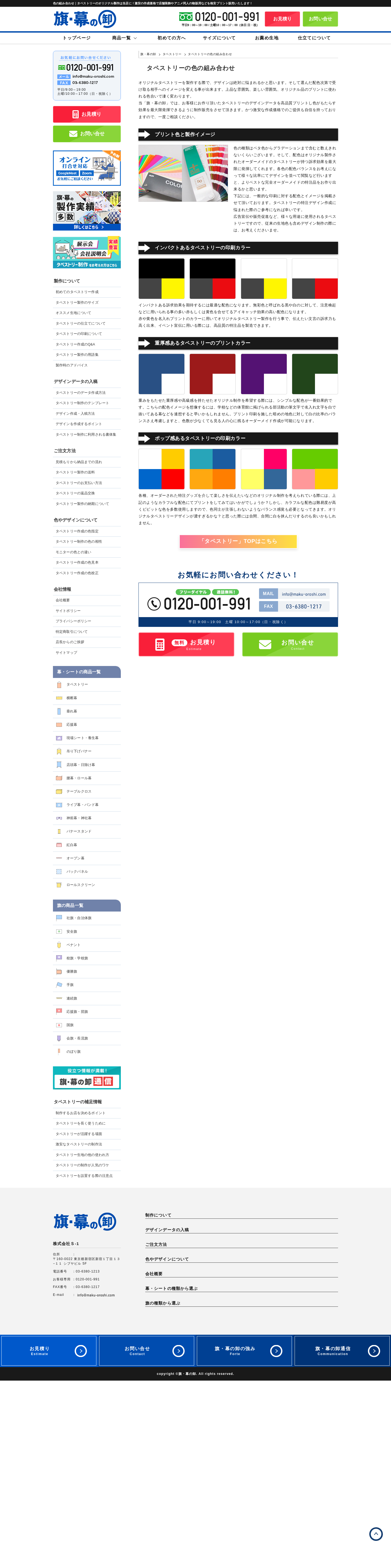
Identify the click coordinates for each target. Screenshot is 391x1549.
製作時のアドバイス (72, 365)
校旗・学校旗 (77, 958)
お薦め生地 (267, 38)
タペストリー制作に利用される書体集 (86, 434)
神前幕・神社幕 (79, 818)
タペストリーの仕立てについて (81, 323)
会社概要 (63, 600)
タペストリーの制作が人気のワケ (82, 1165)
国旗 (70, 1025)
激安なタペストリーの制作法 (79, 1144)
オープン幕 (75, 858)
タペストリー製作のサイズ (77, 302)
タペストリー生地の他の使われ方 (82, 1155)
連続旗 (72, 998)
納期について (159, 1320)
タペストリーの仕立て (311, 1225)
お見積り (282, 18)
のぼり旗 (74, 1052)
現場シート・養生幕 (83, 738)
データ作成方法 (161, 1266)
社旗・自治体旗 (79, 918)
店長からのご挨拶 (70, 642)
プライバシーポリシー (73, 621)
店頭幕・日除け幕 (81, 765)
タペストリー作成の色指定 (77, 531)
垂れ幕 (72, 711)
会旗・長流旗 (77, 1038)
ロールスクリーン (81, 885)
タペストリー (77, 684)
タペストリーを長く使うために (81, 1123)
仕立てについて (314, 38)
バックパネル (77, 871)
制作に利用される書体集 (168, 1279)
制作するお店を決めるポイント (81, 1113)
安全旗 (72, 931)
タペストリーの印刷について (79, 334)
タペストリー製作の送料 (75, 472)
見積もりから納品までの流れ (79, 462)
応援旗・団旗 (77, 1012)
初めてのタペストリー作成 (77, 292)
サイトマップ (66, 653)
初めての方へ (171, 38)
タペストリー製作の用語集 (77, 355)
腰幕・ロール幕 (79, 778)
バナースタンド (79, 831)
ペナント (74, 945)
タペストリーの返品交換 (75, 493)
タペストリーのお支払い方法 (79, 483)
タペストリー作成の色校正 (77, 573)
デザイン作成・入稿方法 (75, 414)
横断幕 (72, 698)
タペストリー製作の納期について (82, 504)
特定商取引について (72, 632)
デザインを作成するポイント (79, 424)
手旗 (70, 985)
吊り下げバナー (79, 751)
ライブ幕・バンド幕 (83, 805)
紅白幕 (72, 845)
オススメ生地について (73, 313)
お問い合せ (320, 18)
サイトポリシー (68, 611)
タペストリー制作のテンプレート (82, 403)
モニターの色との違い (73, 552)
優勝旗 (72, 971)
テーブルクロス (79, 791)
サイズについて (219, 38)
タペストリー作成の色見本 (77, 562)
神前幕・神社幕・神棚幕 (265, 1430)
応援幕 (72, 724)
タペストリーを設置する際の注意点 (84, 1176)
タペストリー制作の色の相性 (79, 541)
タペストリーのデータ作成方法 (81, 393)
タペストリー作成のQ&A (75, 344)
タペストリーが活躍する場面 (79, 1134)
